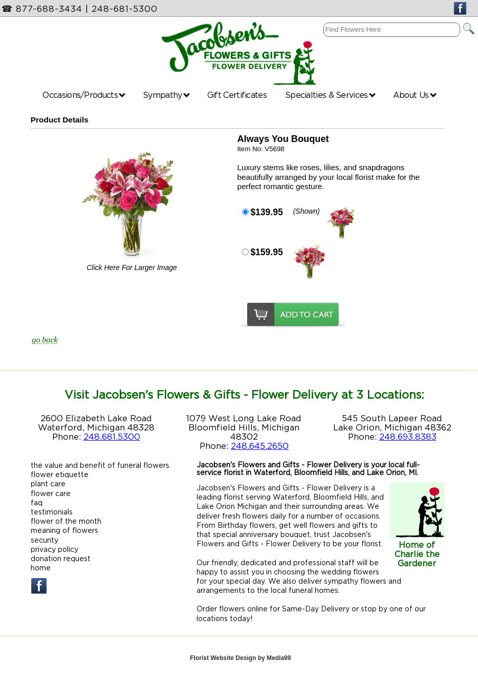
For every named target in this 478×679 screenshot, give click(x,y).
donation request (61, 558)
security (44, 540)
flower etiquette (60, 474)
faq (36, 502)
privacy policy (54, 549)
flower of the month (66, 521)
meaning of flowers (64, 530)
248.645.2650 (260, 445)
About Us (415, 94)
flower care (51, 493)
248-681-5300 (125, 8)
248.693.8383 (408, 436)
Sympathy (166, 94)
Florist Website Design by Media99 (240, 658)
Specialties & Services (330, 94)
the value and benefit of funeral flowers (100, 465)
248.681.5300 (111, 436)
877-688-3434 (49, 8)
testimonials (52, 512)
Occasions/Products (83, 94)
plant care (48, 483)
